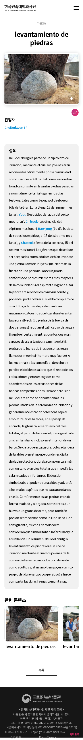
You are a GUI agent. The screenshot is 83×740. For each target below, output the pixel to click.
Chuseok (27, 243)
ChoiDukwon (13, 128)
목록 (41, 670)
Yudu (22, 215)
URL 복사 (75, 112)
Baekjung (45, 229)
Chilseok (31, 222)
